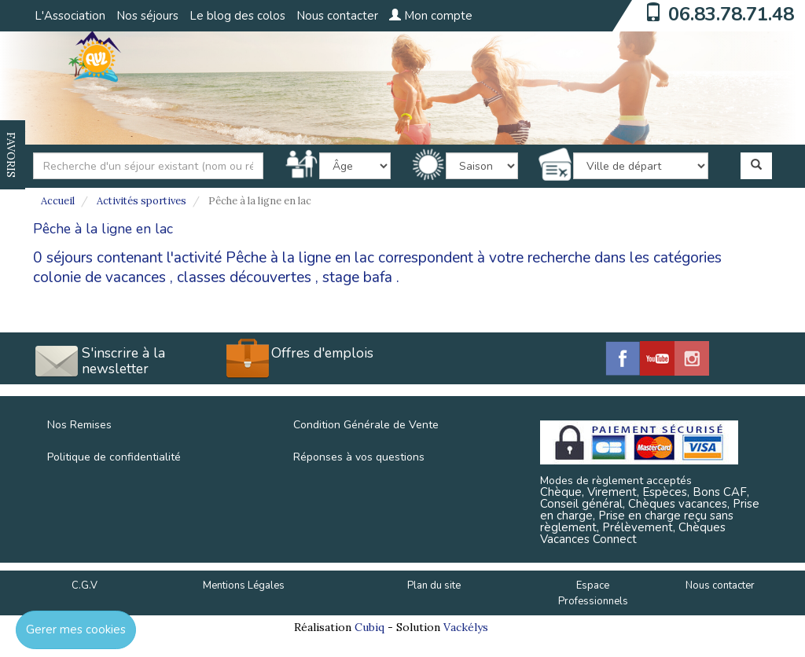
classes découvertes (244, 277)
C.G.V (84, 585)
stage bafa (357, 277)
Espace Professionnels (593, 593)
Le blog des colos (237, 16)
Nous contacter (337, 16)
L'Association (70, 16)
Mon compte (430, 16)
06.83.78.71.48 (731, 14)
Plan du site (434, 585)
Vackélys (465, 627)
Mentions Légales (244, 585)
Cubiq (369, 627)
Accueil (58, 200)
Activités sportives (141, 200)
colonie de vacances (99, 277)
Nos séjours (147, 16)
